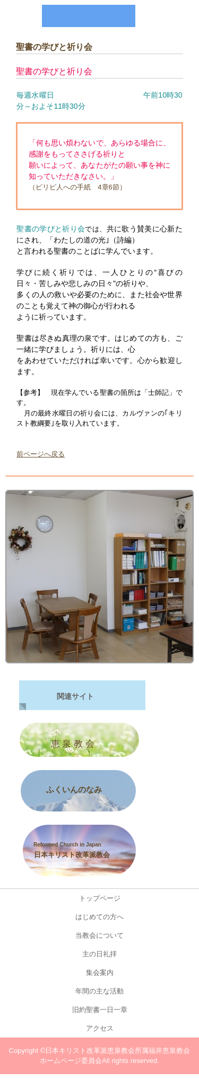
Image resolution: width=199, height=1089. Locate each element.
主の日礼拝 (99, 954)
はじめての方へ (99, 917)
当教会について (99, 935)
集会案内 (100, 972)
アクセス (100, 1028)
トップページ (99, 898)
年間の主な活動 (99, 991)
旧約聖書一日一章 (103, 1010)
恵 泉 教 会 (71, 744)
